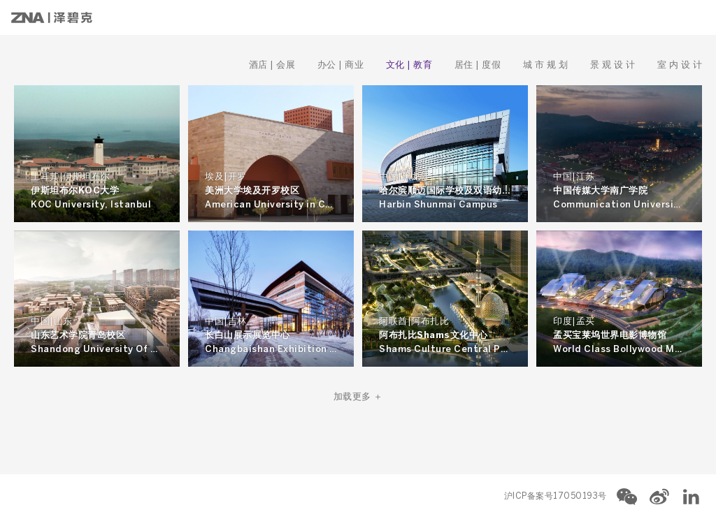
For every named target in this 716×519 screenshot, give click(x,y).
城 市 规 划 (547, 65)
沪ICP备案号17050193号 (555, 496)
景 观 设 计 (614, 65)
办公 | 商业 (341, 65)
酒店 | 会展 (273, 65)
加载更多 (358, 397)
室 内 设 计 (680, 65)
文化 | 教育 (410, 65)
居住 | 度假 (478, 65)
